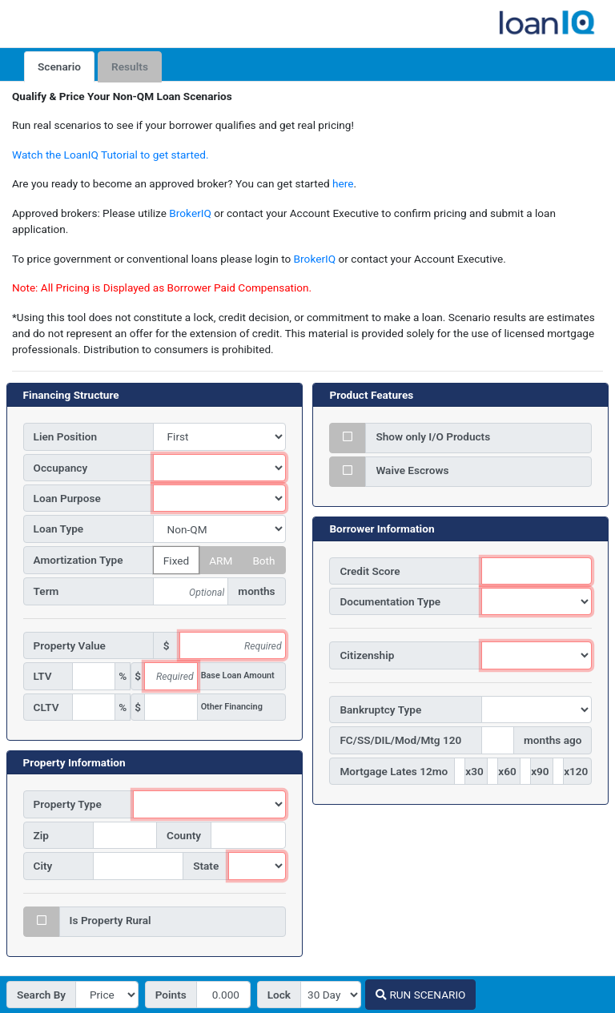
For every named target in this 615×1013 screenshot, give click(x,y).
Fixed (176, 559)
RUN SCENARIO (420, 994)
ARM (220, 559)
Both (263, 559)
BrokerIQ (190, 213)
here (342, 183)
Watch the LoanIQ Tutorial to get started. (109, 154)
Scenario (59, 66)
